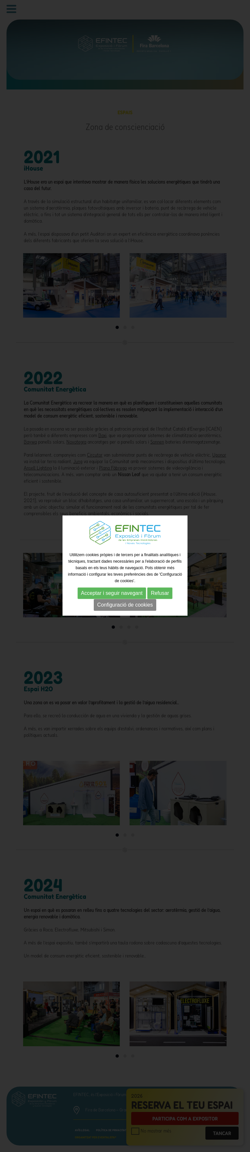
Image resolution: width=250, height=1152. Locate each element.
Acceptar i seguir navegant (112, 584)
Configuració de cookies (125, 596)
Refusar (160, 584)
